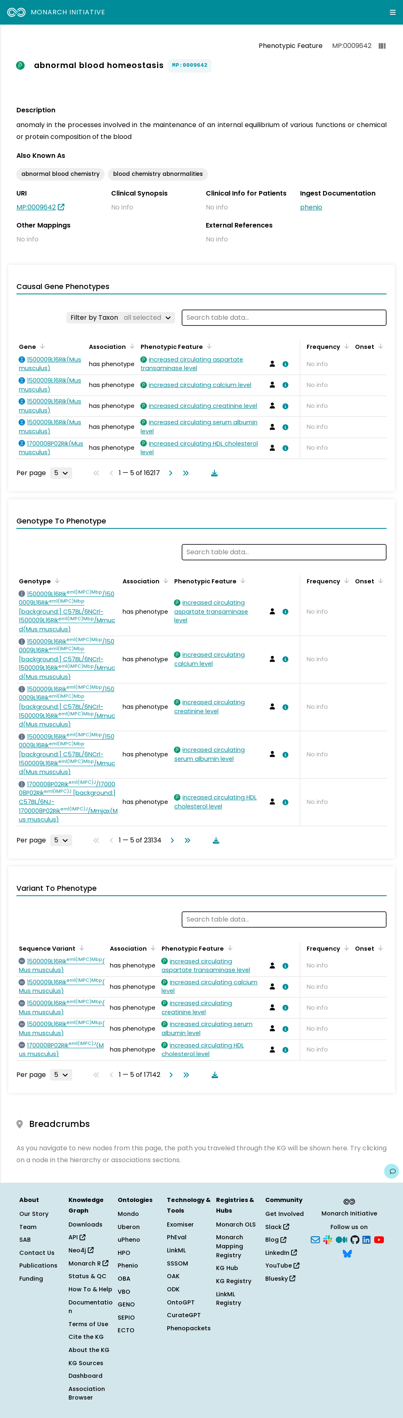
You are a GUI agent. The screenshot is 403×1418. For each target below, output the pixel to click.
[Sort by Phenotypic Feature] (208, 346)
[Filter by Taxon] (120, 317)
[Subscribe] (315, 1239)
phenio (311, 207)
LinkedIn (281, 1253)
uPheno (129, 1240)
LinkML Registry (228, 1298)
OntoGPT (181, 1302)
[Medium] (341, 1239)
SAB (25, 1240)
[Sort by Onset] (379, 346)
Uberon (129, 1227)
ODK (173, 1289)
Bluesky (280, 1279)
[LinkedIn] (366, 1239)
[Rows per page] (61, 473)
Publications (38, 1265)
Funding (31, 1279)
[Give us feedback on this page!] (391, 1171)
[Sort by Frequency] (345, 346)
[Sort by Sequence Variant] (80, 948)
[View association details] (284, 364)
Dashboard (85, 1376)
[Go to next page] (169, 473)
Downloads (85, 1224)
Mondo (128, 1214)
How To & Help (90, 1289)
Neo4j (80, 1250)
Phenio (128, 1265)
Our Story (33, 1214)
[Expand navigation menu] (393, 12)
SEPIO (126, 1317)
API (76, 1237)
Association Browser (86, 1393)
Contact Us (37, 1253)
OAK (173, 1276)
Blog (275, 1240)
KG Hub (227, 1268)
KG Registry (233, 1281)
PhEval (177, 1237)
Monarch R (88, 1263)
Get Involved (284, 1214)
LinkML (176, 1250)
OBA (124, 1279)
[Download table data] (213, 473)
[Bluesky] (347, 1252)
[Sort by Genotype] (56, 580)
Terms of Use (88, 1324)
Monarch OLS (236, 1224)
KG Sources (85, 1363)
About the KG (88, 1350)
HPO (124, 1253)
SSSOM (177, 1263)
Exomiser (180, 1224)
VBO (124, 1292)
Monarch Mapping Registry (229, 1246)
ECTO (126, 1330)
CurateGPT (184, 1315)
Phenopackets (189, 1328)
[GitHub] (355, 1239)
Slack (277, 1227)
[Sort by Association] (131, 346)
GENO (126, 1304)
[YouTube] (379, 1239)
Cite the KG (86, 1337)
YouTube (282, 1265)
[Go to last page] (184, 473)
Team (27, 1227)
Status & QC (87, 1276)
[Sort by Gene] (41, 346)
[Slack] (327, 1239)
